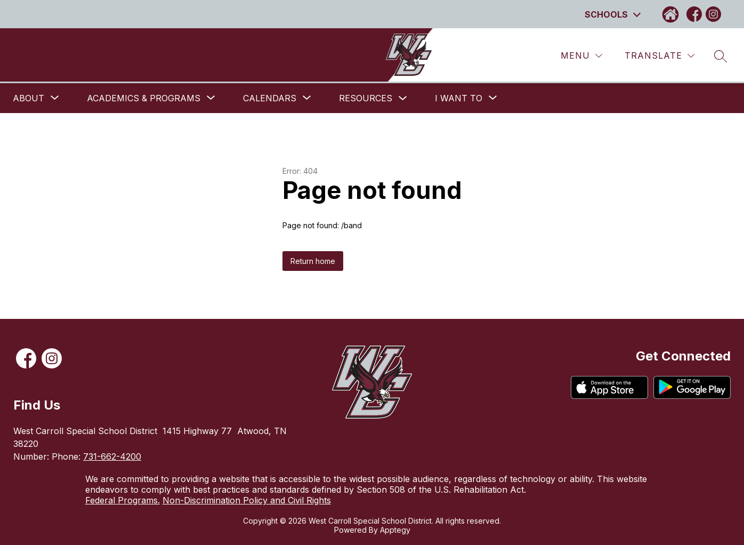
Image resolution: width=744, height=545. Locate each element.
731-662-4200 (112, 456)
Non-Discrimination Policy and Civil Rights (247, 500)
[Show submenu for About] (28, 98)
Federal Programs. (122, 500)
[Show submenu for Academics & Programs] (143, 98)
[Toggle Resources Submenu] (403, 98)
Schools (606, 14)
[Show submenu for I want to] (458, 98)
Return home (312, 261)
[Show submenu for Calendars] (269, 98)
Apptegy (395, 529)
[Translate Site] (659, 55)
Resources (365, 98)
